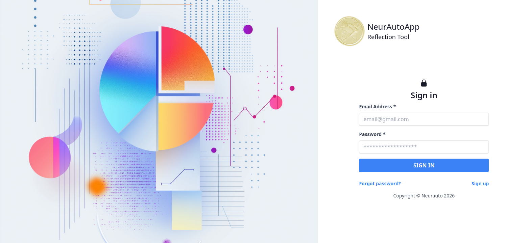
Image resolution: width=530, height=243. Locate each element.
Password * (372, 134)
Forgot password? (380, 183)
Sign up (480, 183)
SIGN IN (424, 165)
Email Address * (377, 106)
